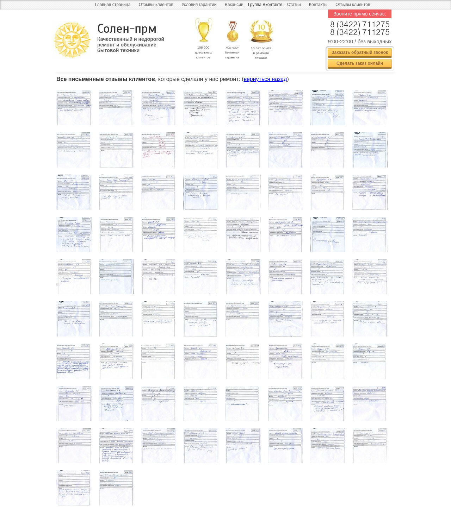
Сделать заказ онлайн (359, 63)
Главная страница (113, 4)
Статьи (294, 4)
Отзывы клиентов (156, 4)
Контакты (318, 4)
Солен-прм (127, 28)
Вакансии (234, 4)
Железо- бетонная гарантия (232, 52)
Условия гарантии (198, 4)
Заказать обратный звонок (360, 52)
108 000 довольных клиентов (203, 52)
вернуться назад (265, 79)
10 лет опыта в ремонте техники (261, 53)
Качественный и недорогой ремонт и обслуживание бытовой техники (130, 42)
